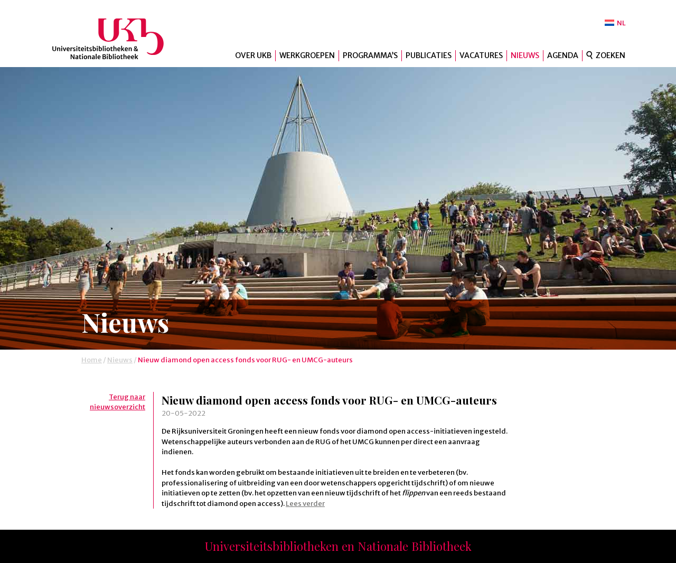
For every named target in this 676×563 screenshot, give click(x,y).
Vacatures (481, 55)
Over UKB (253, 55)
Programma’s (370, 55)
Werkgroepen (307, 55)
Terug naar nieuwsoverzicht (117, 402)
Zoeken (610, 55)
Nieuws (525, 55)
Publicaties (429, 55)
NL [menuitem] (621, 22)
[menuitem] (615, 23)
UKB (117, 38)
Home (91, 359)
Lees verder (305, 503)
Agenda (562, 55)
